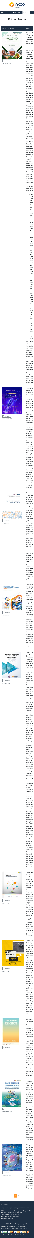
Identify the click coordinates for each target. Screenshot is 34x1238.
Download (6, 61)
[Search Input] (26, 12)
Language (16, 12)
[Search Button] (32, 12)
